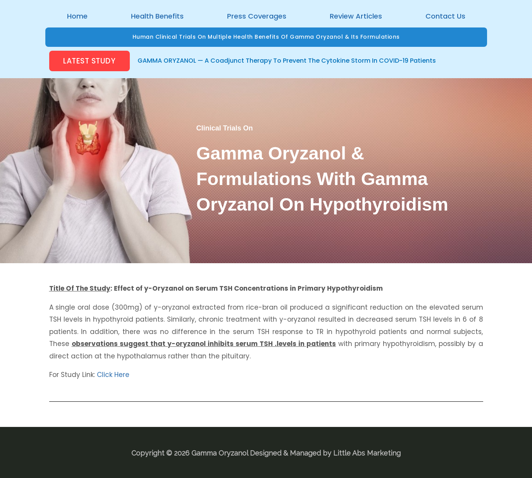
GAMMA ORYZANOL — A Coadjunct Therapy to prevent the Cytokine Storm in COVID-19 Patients (287, 60)
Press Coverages (256, 16)
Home (77, 16)
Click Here (113, 374)
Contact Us (445, 16)
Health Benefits (157, 16)
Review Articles (356, 16)
